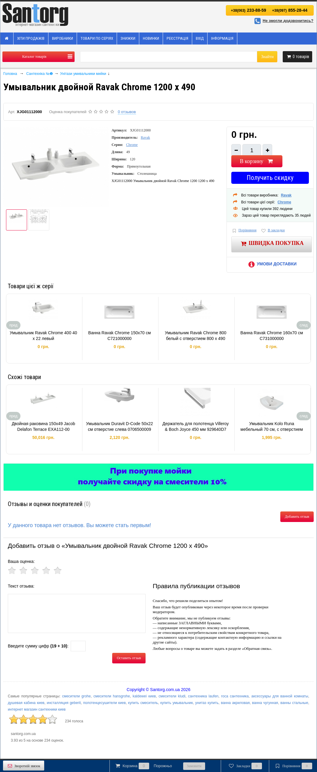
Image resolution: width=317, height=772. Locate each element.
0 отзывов (127, 112)
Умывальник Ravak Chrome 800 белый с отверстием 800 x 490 (195, 335)
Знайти (267, 56)
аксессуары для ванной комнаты (279, 696)
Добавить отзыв (297, 516)
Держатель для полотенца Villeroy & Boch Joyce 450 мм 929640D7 (195, 426)
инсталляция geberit (64, 703)
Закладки (245, 766)
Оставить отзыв (129, 658)
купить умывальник (176, 703)
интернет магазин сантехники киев (37, 709)
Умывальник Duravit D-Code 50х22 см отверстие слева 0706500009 (119, 426)
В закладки (273, 230)
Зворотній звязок (23, 766)
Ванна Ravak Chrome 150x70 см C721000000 (119, 335)
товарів (297, 56)
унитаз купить (207, 703)
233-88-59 (248, 10)
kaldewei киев (144, 696)
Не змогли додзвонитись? (283, 20)
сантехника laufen (203, 696)
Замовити (194, 766)
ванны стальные (294, 703)
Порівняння (244, 230)
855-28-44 (289, 10)
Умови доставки (272, 263)
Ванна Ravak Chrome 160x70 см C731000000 (271, 335)
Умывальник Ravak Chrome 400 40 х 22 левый (43, 335)
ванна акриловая (235, 703)
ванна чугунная (265, 703)
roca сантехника (235, 696)
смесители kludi (171, 696)
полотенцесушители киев (104, 703)
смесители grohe (76, 696)
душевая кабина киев (26, 703)
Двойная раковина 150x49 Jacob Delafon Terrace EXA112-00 (43, 426)
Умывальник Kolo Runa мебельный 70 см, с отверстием (272, 426)
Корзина (143, 766)
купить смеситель (143, 703)
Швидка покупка (272, 243)
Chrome (132, 145)
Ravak (145, 137)
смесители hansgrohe (112, 696)
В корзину (257, 161)
